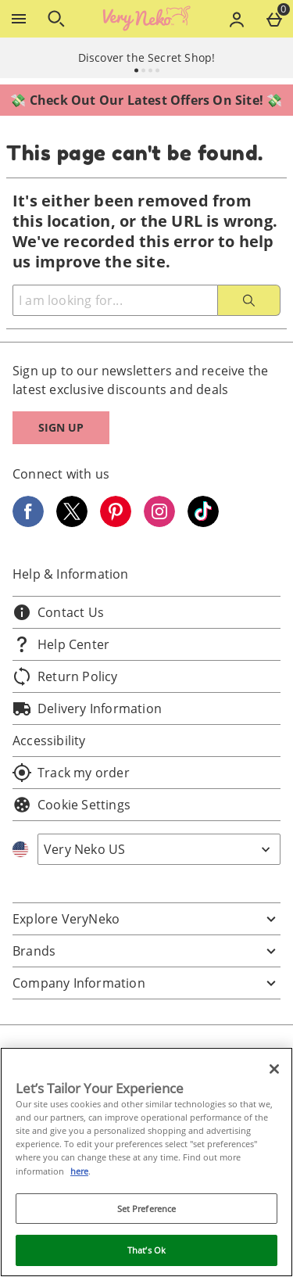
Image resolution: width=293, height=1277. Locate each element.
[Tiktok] (203, 522)
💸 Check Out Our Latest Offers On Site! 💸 (146, 100)
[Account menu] (236, 19)
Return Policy (65, 676)
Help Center (61, 644)
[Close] (274, 1069)
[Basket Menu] (274, 19)
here (79, 1171)
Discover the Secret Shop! (147, 57)
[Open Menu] (19, 19)
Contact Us (58, 612)
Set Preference (147, 1208)
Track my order (71, 772)
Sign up (61, 427)
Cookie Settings (71, 804)
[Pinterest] (115, 522)
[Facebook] (28, 522)
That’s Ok (146, 1250)
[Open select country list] (159, 849)
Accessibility (49, 740)
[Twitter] (72, 522)
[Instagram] (159, 522)
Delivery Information (87, 708)
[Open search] (56, 19)
